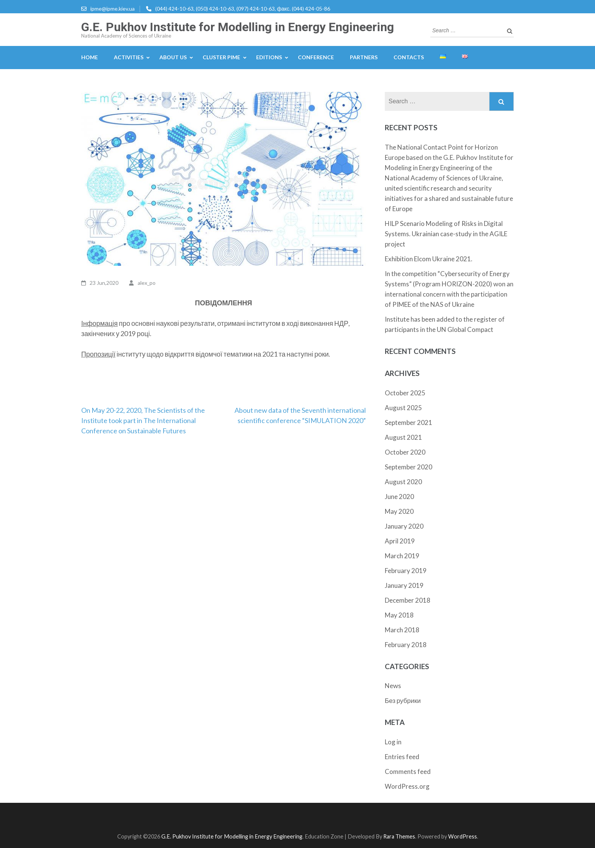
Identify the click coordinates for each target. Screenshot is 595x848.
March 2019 (402, 556)
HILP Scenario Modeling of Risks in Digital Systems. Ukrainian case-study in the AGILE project (446, 234)
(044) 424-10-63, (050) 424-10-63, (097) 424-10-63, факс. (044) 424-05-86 (242, 8)
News (393, 686)
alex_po (147, 283)
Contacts (409, 57)
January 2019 (404, 585)
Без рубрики (403, 700)
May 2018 (399, 615)
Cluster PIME (221, 57)
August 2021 (403, 437)
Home (89, 57)
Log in (393, 742)
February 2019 (406, 571)
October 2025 (405, 393)
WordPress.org (407, 786)
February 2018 (406, 645)
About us (173, 57)
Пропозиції (98, 354)
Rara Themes (399, 836)
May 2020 (399, 511)
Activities (128, 57)
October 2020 (405, 452)
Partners (364, 57)
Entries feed (402, 757)
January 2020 (404, 526)
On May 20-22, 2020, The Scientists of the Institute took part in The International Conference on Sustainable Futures (143, 420)
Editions (269, 57)
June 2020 (399, 497)
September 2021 (408, 422)
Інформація (99, 323)
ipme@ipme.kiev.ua (112, 8)
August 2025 (403, 408)
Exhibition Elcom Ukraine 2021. (428, 259)
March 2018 (402, 630)
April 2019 (400, 541)
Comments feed (408, 771)
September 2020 (408, 467)
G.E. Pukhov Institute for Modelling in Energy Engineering (237, 27)
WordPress (462, 836)
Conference (316, 57)
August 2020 (403, 482)
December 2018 (407, 600)
